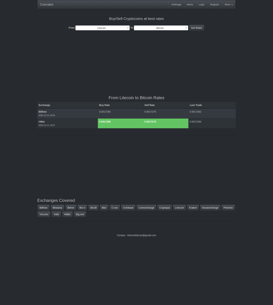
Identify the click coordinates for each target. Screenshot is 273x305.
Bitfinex (43, 111)
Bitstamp (57, 207)
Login (202, 4)
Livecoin (179, 207)
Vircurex (44, 214)
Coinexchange (146, 207)
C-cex (115, 207)
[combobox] (102, 27)
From (72, 27)
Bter (104, 207)
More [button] (229, 4)
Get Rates (196, 27)
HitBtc (67, 214)
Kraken (193, 207)
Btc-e (82, 207)
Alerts (190, 4)
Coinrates (46, 4)
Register (214, 4)
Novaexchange (210, 207)
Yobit (56, 214)
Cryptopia (164, 207)
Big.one (80, 214)
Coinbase (128, 207)
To (131, 27)
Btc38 (93, 207)
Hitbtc (42, 121)
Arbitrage (176, 4)
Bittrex (70, 207)
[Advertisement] (136, 64)
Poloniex (228, 207)
